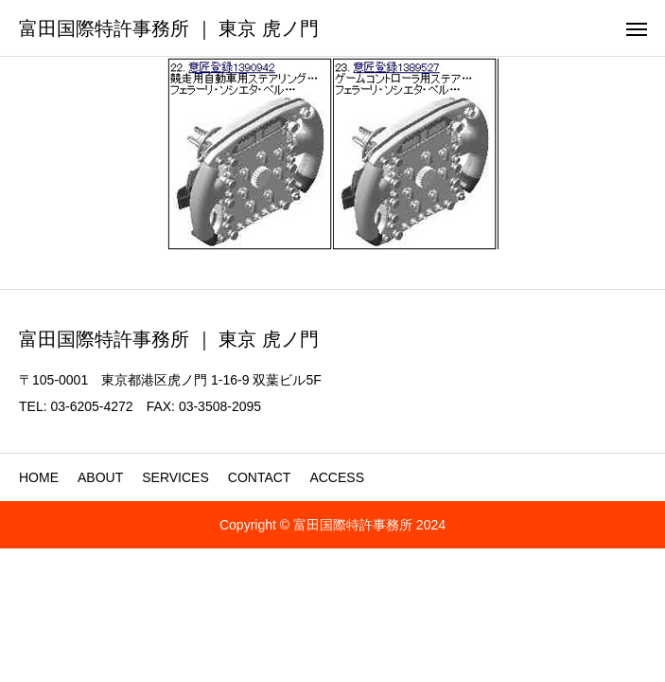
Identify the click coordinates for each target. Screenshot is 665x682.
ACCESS (336, 477)
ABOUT (100, 477)
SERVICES (175, 477)
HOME (39, 477)
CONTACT (259, 477)
